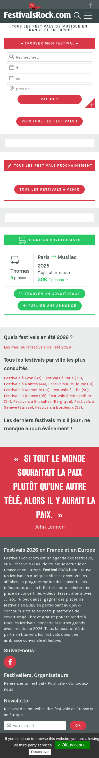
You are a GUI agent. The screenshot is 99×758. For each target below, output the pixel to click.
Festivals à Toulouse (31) (71, 383)
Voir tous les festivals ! (49, 121)
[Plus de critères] (91, 104)
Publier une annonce (49, 306)
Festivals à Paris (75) (63, 378)
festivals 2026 (28, 563)
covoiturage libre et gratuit (29, 616)
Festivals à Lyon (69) (23, 378)
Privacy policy (65, 752)
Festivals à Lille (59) (70, 389)
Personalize (40, 752)
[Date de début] (49, 67)
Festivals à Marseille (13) (27, 389)
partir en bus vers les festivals (32, 634)
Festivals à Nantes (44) (25, 383)
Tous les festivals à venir (49, 189)
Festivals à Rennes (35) (25, 395)
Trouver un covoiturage (49, 294)
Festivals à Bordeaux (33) (58, 407)
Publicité (56, 683)
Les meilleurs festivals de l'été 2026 (37, 347)
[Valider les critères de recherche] (50, 99)
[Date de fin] (49, 78)
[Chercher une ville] (49, 88)
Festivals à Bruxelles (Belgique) (42, 401)
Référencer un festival (24, 683)
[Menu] (88, 16)
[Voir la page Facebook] (90, 6)
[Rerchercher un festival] (49, 57)
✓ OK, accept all (72, 745)
